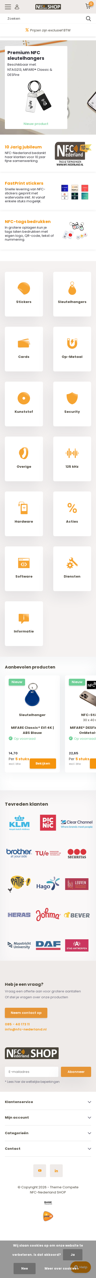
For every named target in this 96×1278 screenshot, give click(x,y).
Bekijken (43, 763)
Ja (73, 1254)
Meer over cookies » (62, 1268)
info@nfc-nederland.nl (26, 1029)
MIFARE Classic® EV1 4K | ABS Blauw (32, 730)
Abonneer (76, 1071)
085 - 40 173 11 (17, 1024)
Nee (24, 1268)
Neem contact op (26, 1012)
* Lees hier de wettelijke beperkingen (32, 1082)
